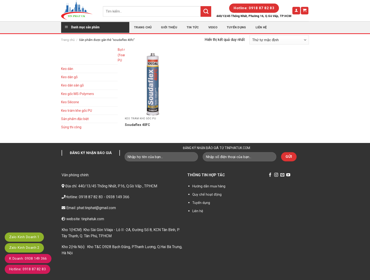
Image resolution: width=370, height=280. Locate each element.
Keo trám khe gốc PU (76, 110)
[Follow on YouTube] (288, 175)
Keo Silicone (70, 102)
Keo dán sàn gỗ (72, 85)
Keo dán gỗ (69, 77)
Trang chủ (142, 27)
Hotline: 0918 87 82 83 (27, 269)
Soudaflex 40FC (137, 125)
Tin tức (193, 27)
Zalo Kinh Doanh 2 (24, 248)
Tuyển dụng (236, 27)
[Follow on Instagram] (276, 175)
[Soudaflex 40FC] (154, 81)
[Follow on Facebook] (270, 175)
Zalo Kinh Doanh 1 (24, 237)
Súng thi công (71, 127)
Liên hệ (261, 27)
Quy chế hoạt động (207, 195)
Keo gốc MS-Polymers (77, 94)
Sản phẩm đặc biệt (75, 119)
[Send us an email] (282, 175)
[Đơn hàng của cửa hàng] (279, 39)
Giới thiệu (169, 27)
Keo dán (67, 69)
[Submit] (206, 11)
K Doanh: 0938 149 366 (28, 258)
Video (212, 27)
